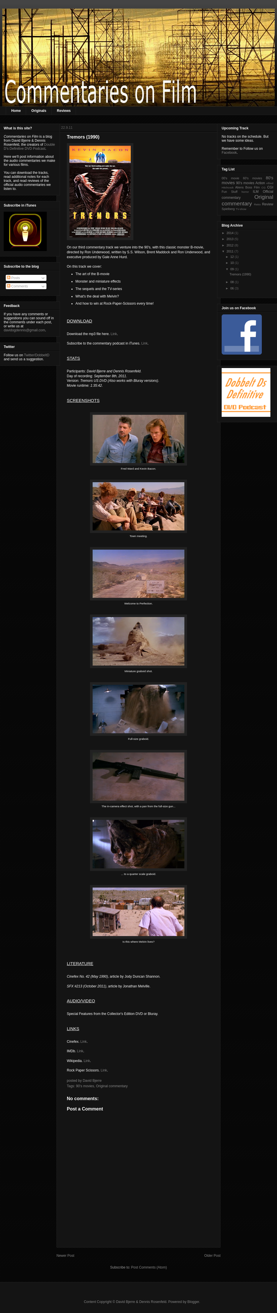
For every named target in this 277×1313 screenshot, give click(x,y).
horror (245, 191)
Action (260, 183)
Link (114, 334)
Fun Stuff (229, 191)
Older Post (212, 1256)
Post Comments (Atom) (149, 1267)
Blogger (193, 1302)
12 (232, 256)
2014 (231, 233)
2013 (231, 239)
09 (232, 269)
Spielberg (228, 209)
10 (232, 262)
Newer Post (65, 1256)
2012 (231, 245)
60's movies (252, 178)
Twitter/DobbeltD (36, 355)
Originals (38, 111)
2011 (231, 251)
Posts (13, 278)
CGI (270, 187)
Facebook (229, 153)
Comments (17, 286)
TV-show (241, 209)
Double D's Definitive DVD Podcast (29, 147)
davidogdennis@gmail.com (24, 330)
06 (232, 288)
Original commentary (112, 1086)
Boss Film (252, 187)
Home (16, 111)
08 (232, 282)
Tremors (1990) (240, 274)
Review (267, 204)
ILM (256, 192)
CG (264, 187)
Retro (257, 204)
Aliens (239, 187)
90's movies (85, 1086)
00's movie (230, 178)
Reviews (64, 111)
